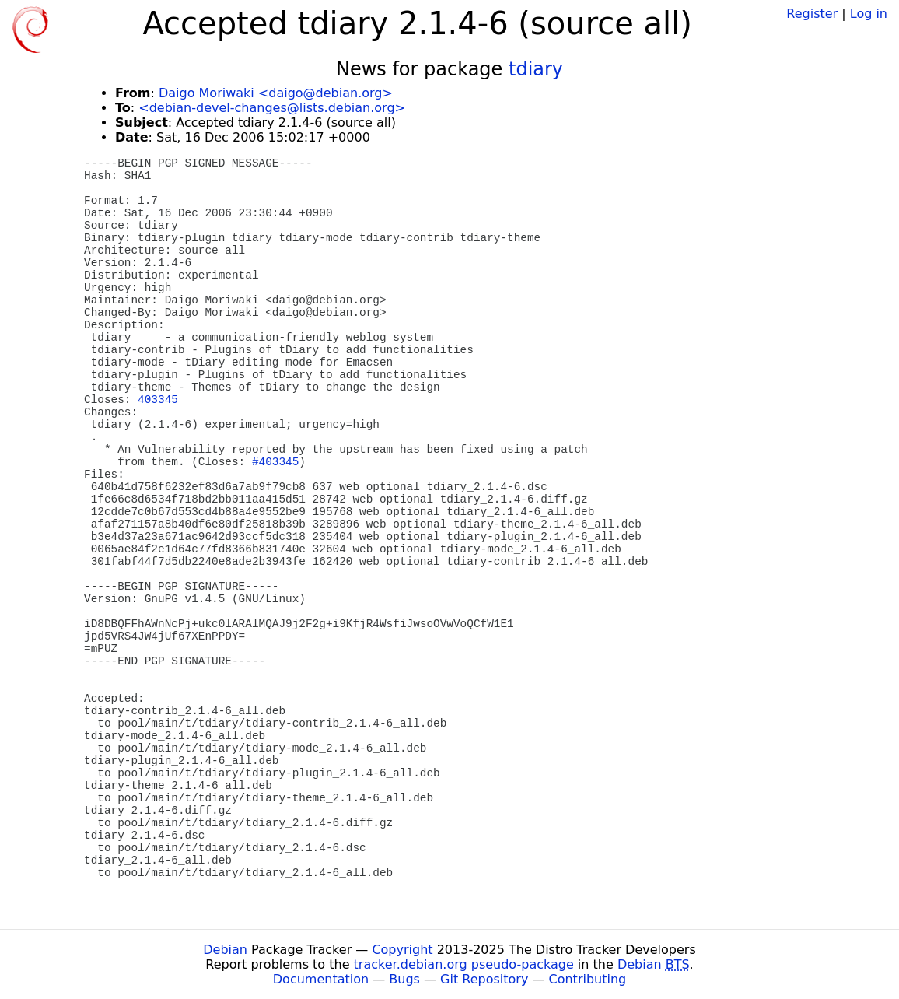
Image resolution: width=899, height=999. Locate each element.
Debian (225, 949)
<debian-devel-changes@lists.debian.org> (271, 107)
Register (812, 13)
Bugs (404, 979)
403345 (158, 400)
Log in (868, 13)
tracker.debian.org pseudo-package (464, 964)
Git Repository (484, 979)
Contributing (588, 979)
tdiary (536, 69)
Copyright (402, 949)
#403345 (275, 462)
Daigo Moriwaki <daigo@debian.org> (276, 93)
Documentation (321, 979)
